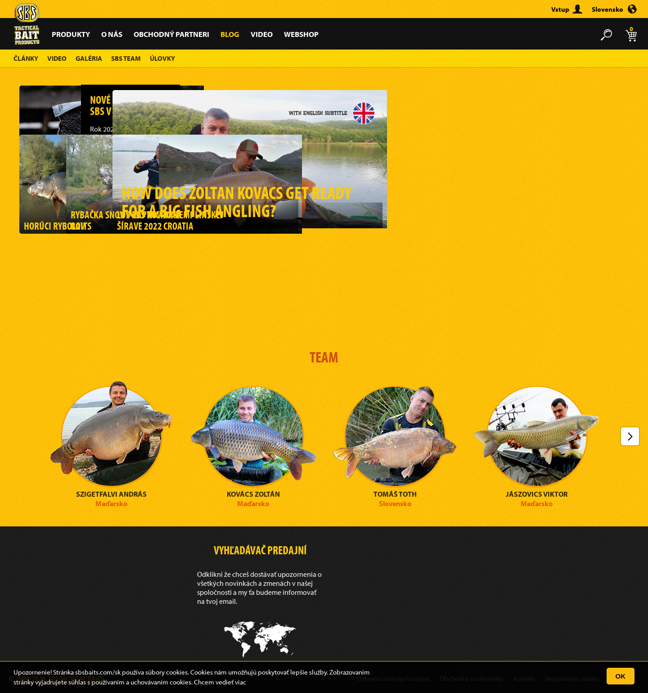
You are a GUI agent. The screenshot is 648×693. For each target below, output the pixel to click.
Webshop (301, 34)
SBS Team (126, 58)
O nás (111, 34)
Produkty (71, 34)
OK (621, 676)
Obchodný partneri (171, 34)
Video (262, 34)
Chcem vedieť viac (220, 682)
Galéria (89, 58)
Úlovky (162, 58)
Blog (229, 34)
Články (26, 58)
